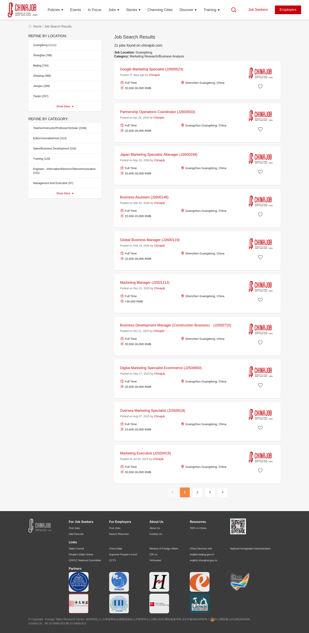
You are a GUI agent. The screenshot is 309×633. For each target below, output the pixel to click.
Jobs (112, 10)
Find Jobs (74, 528)
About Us (154, 528)
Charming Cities (160, 10)
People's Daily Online (81, 554)
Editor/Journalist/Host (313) (50, 138)
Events (75, 10)
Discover (186, 10)
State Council (76, 548)
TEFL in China (198, 528)
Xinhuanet (155, 560)
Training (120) (41, 158)
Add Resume (76, 534)
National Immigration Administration (250, 548)
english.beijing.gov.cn (202, 554)
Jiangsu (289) (41, 86)
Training (210, 10)
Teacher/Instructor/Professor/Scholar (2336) (60, 128)
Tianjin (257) (40, 96)
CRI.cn (153, 554)
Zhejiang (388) (42, 75)
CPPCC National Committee (85, 560)
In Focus (94, 10)
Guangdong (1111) (44, 45)
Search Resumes (119, 534)
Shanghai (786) (42, 55)
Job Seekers (258, 10)
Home (37, 26)
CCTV (112, 560)
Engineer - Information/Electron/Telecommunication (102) (64, 170)
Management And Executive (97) (53, 183)
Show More (65, 106)
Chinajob (154, 74)
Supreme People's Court (123, 554)
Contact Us (155, 534)
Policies (54, 10)
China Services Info (201, 548)
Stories (131, 10)
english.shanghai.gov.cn (203, 560)
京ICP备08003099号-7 (196, 619)
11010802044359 (239, 619)
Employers (288, 10)
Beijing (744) (41, 65)
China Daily (115, 548)
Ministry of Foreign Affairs (163, 548)
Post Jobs (114, 528)
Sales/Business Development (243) (54, 148)
